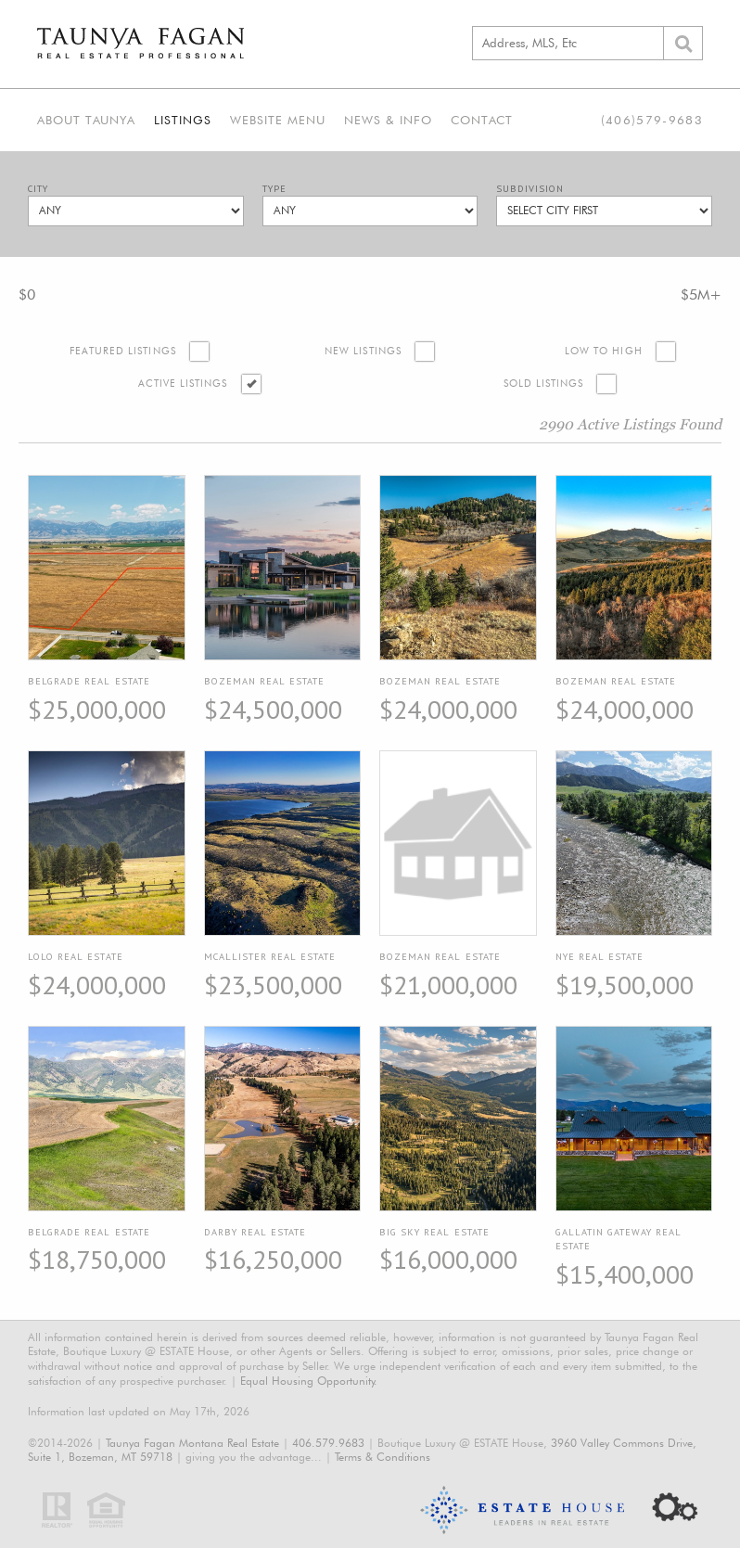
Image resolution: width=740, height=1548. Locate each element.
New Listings (363, 351)
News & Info (388, 119)
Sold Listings (544, 383)
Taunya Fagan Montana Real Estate (192, 1443)
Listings (182, 119)
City (38, 189)
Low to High (604, 351)
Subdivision (530, 189)
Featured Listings (123, 351)
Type (274, 189)
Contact (482, 119)
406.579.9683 (328, 1443)
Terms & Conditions (382, 1457)
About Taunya (86, 119)
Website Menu (277, 119)
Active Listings (183, 383)
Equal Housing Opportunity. (308, 1381)
